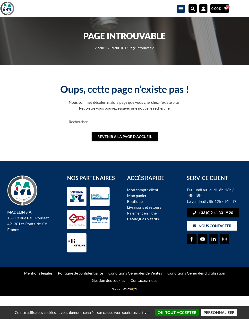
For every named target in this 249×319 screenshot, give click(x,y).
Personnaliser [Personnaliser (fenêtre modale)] (219, 312)
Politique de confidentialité (80, 273)
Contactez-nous (143, 280)
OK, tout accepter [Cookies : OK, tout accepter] (177, 312)
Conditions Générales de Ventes (135, 273)
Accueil (101, 48)
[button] (181, 9)
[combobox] (124, 121)
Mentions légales (38, 273)
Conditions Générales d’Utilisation (196, 273)
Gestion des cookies (108, 280)
